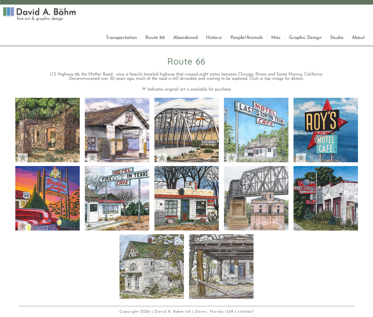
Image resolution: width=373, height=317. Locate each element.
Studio (336, 37)
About (358, 37)
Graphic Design (305, 37)
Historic (214, 37)
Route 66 (155, 37)
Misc (276, 37)
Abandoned (185, 37)
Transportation (121, 37)
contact (246, 312)
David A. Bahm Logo (40, 13)
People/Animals (246, 37)
